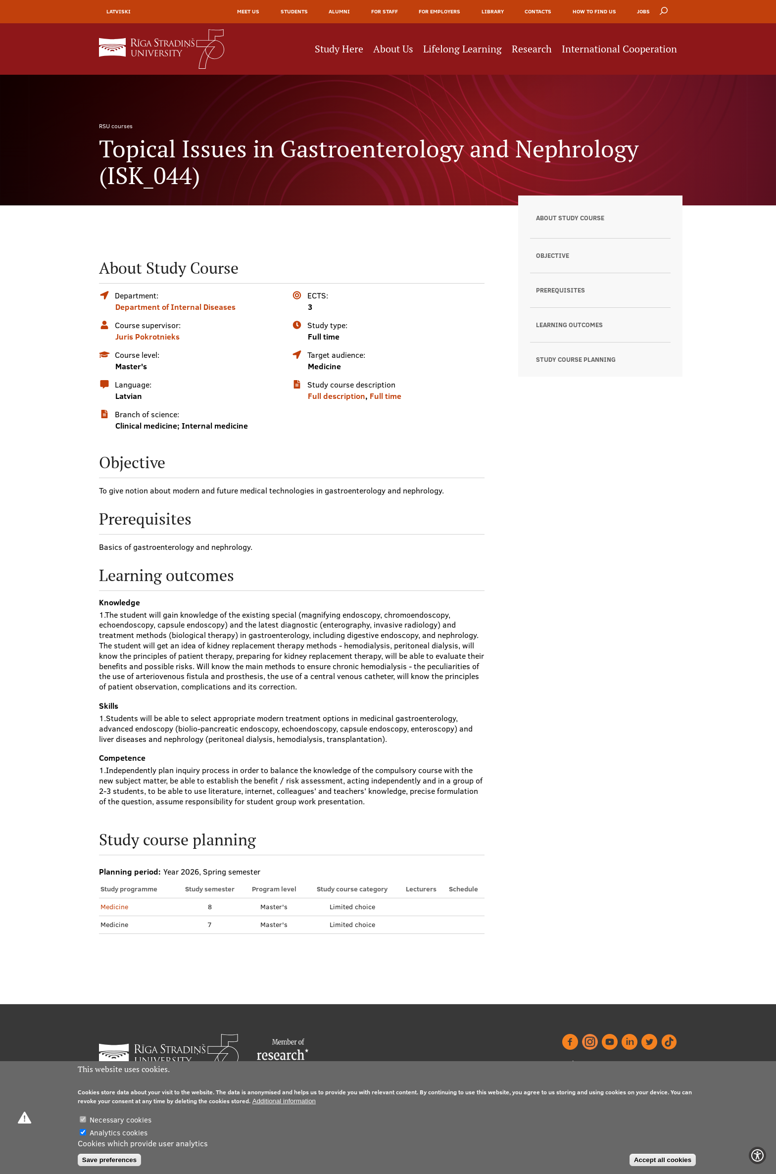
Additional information (284, 1101)
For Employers (439, 11)
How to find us (594, 11)
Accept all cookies (662, 1160)
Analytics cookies (118, 1132)
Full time (385, 396)
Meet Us (248, 11)
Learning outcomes (569, 324)
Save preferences (109, 1160)
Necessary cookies (120, 1120)
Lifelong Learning (462, 49)
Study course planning (576, 359)
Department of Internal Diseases (175, 306)
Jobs (643, 11)
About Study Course (570, 217)
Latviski (118, 11)
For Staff (384, 11)
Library (493, 11)
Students (294, 11)
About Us (393, 49)
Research (532, 49)
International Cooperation (619, 49)
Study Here (339, 49)
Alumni (339, 11)
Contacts (538, 11)
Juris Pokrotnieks (147, 336)
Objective (552, 255)
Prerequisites (560, 290)
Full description (336, 396)
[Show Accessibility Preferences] (757, 1155)
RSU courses (116, 126)
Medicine (114, 907)
